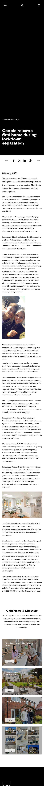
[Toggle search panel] (22, 5)
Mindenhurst (29, 591)
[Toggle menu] (39, 5)
